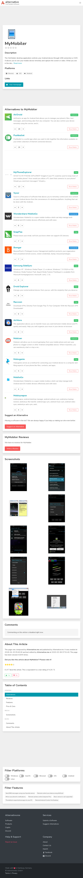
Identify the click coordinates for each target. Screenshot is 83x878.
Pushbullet (18, 135)
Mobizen (17, 338)
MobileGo (18, 377)
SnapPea (17, 231)
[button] (80, 3)
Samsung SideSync (22, 265)
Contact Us (47, 845)
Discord (8, 831)
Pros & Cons (10, 706)
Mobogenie (19, 359)
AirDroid (17, 114)
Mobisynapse (20, 395)
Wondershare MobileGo (25, 213)
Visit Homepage (15, 84)
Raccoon (17, 302)
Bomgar (17, 247)
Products (8, 824)
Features (9, 702)
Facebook (47, 852)
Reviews (9, 698)
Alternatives (10, 694)
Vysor (16, 193)
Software (8, 820)
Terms (7, 873)
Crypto (7, 827)
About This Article (13, 727)
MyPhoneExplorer (22, 172)
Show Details (73, 129)
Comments (10, 723)
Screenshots (10, 715)
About (45, 842)
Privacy (14, 873)
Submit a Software (50, 820)
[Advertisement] (41, 16)
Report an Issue (11, 842)
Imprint (45, 849)
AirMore (17, 320)
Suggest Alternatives (51, 824)
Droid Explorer (20, 286)
